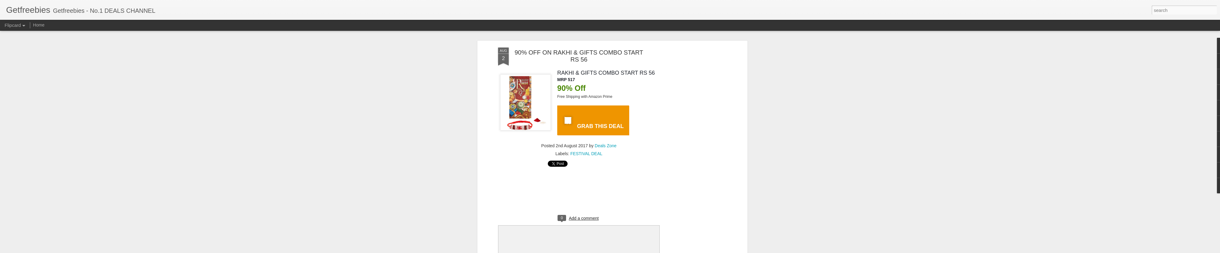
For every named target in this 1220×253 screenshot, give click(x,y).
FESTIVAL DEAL (586, 153)
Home (38, 25)
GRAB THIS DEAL (593, 121)
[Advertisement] (693, 143)
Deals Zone (606, 145)
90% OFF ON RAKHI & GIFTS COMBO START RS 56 (579, 56)
